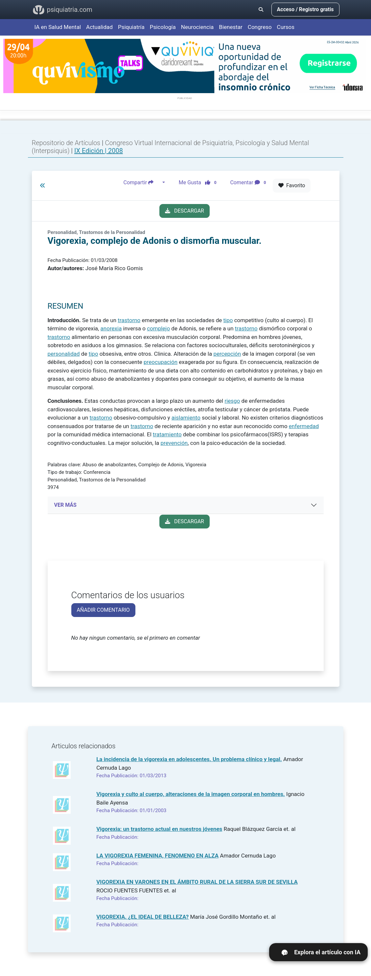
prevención (174, 443)
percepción (227, 353)
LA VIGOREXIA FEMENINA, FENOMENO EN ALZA (157, 855)
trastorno (129, 320)
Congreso (260, 27)
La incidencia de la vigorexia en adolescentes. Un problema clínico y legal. (189, 759)
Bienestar (231, 27)
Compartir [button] (142, 182)
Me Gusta (199, 182)
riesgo (232, 401)
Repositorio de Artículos (66, 143)
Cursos (285, 27)
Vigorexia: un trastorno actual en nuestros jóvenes (159, 829)
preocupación (160, 362)
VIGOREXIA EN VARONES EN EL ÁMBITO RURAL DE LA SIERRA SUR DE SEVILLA (197, 882)
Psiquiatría (131, 27)
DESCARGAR (184, 211)
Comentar (249, 182)
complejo (158, 328)
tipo (228, 320)
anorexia (111, 328)
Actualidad (99, 27)
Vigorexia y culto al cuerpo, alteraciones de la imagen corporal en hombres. (190, 794)
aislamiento (186, 417)
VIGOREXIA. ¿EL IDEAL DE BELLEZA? (142, 916)
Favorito (291, 185)
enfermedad (304, 426)
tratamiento (167, 434)
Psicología (163, 27)
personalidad (64, 353)
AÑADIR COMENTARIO (103, 610)
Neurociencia (197, 27)
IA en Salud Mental (58, 27)
